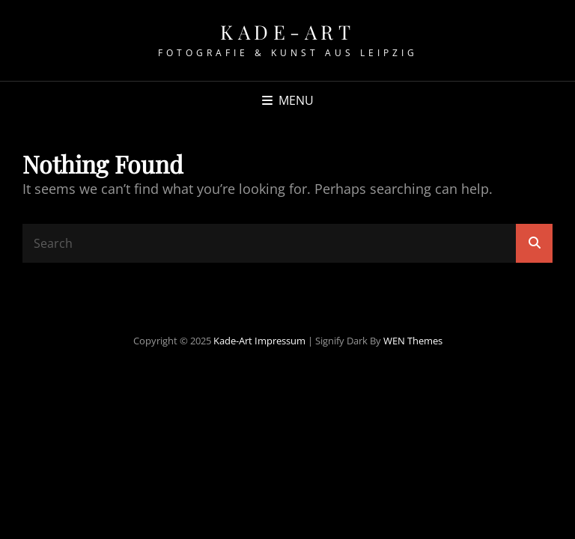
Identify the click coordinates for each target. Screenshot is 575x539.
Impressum (280, 340)
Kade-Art (287, 32)
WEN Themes (412, 340)
